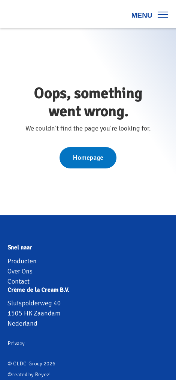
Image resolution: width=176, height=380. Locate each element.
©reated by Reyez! (29, 374)
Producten (22, 261)
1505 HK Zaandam (34, 313)
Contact (18, 281)
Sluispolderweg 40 (34, 303)
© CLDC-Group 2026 (31, 363)
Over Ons (20, 271)
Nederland (22, 323)
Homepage (88, 157)
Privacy (16, 343)
